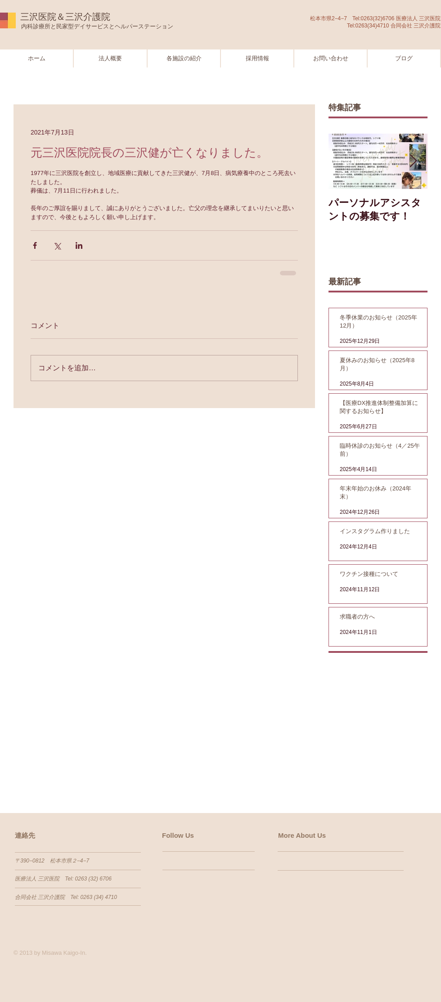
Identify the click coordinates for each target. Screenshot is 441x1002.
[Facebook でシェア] (35, 245)
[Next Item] (413, 161)
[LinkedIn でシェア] (79, 245)
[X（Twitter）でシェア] (57, 245)
